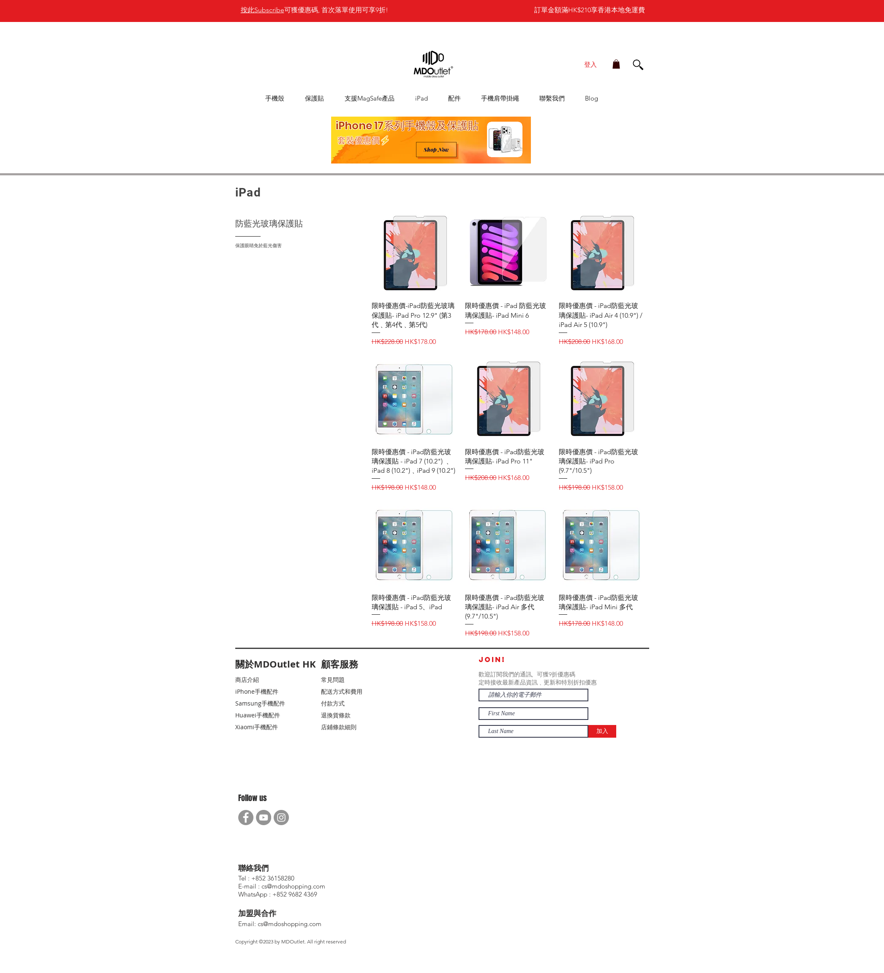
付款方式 (333, 703)
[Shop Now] (436, 149)
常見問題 (333, 680)
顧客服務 (339, 663)
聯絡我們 (253, 868)
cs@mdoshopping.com (289, 924)
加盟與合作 (257, 913)
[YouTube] (263, 817)
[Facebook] (245, 817)
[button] (616, 64)
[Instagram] (281, 817)
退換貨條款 (336, 715)
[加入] (602, 731)
